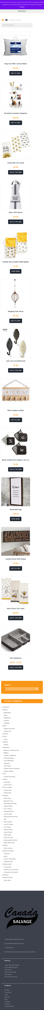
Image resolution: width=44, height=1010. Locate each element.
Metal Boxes (7, 713)
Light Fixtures (8, 785)
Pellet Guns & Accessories (11, 870)
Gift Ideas (5, 734)
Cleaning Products (9, 758)
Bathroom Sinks (8, 801)
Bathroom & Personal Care (11, 750)
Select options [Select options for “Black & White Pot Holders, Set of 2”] (16, 469)
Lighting (4, 779)
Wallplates (7, 723)
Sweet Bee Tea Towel (15, 163)
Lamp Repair (8, 974)
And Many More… (10, 1006)
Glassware (7, 763)
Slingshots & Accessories (11, 872)
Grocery (4, 736)
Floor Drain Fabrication (11, 977)
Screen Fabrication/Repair (12, 965)
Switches (6, 720)
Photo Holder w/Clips (15, 410)
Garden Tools (7, 731)
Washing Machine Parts (10, 840)
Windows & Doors (7, 877)
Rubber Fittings (8, 830)
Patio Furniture (8, 848)
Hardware (5, 742)
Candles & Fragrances (10, 755)
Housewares (5, 747)
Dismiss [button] (22, 7)
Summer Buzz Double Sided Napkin (15, 262)
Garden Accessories (9, 729)
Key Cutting (8, 970)
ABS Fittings (7, 798)
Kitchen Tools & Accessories (11, 768)
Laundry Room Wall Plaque (16, 559)
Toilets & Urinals (8, 837)
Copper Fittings (8, 806)
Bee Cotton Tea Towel (15, 608)
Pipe (5, 819)
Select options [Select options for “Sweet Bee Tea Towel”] (16, 172)
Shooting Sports (7, 864)
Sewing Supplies (8, 771)
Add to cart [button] (15, 73)
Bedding (6, 753)
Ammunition (7, 867)
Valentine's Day (8, 862)
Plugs (5, 715)
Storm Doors (7, 880)
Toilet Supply (7, 835)
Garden (4, 726)
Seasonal (5, 845)
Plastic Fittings (8, 822)
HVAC (4, 774)
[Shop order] (17, 25)
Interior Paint (7, 793)
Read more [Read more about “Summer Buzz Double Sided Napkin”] (15, 271)
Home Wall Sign (16, 509)
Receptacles (7, 718)
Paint (6, 999)
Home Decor (7, 766)
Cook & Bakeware (9, 761)
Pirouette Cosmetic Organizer (15, 113)
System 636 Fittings (9, 777)
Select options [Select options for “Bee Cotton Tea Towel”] (16, 618)
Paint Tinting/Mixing (10, 972)
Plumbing (5, 795)
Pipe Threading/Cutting (11, 967)
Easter (5, 856)
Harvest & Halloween (10, 859)
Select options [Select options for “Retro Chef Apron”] (16, 222)
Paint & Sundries (7, 787)
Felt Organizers (15, 658)
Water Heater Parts (9, 843)
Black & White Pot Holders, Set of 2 (15, 460)
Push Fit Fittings (8, 824)
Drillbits (6, 745)
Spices (5, 739)
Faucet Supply (8, 814)
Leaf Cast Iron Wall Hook (15, 361)
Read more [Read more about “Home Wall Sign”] (15, 519)
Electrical (5, 710)
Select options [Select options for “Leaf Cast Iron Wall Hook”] (16, 370)
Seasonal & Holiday (8, 851)
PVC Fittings (7, 827)
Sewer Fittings (8, 832)
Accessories (5, 707)
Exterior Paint (7, 790)
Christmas (7, 854)
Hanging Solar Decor (16, 311)
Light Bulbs (7, 782)
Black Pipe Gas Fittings (10, 804)
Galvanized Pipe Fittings (11, 817)
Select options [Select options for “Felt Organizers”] (16, 667)
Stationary (5, 875)
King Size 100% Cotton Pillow (16, 64)
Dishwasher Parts (9, 811)
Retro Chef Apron (15, 212)
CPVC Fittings (8, 809)
